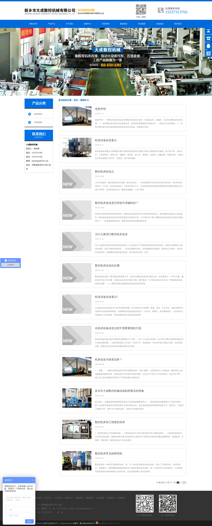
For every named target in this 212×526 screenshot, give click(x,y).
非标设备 (38, 122)
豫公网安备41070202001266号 (107, 523)
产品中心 (51, 24)
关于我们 (69, 24)
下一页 (173, 483)
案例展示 (124, 24)
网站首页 (33, 24)
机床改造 (38, 114)
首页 (76, 100)
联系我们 (178, 24)
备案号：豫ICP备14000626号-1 (84, 523)
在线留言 (160, 24)
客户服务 (100, 498)
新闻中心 (87, 24)
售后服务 (142, 24)
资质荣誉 (106, 24)
